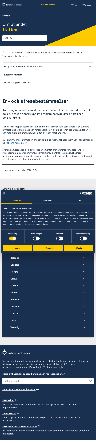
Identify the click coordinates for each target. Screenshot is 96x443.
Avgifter (8, 89)
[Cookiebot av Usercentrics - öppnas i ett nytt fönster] (82, 193)
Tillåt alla (78, 248)
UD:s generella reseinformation (19, 429)
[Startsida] (4, 52)
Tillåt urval (48, 248)
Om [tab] (79, 200)
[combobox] (24, 38)
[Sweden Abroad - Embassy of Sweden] (14, 5)
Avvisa (17, 248)
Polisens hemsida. (15, 145)
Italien (29, 52)
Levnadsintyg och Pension (17, 82)
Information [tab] (48, 200)
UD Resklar (8, 403)
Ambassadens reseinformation (68, 52)
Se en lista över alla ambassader (19, 392)
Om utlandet (16, 52)
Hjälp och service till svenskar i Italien (23, 66)
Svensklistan (9, 416)
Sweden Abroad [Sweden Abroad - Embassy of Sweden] (48, 4)
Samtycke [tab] (16, 200)
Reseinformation (43, 52)
